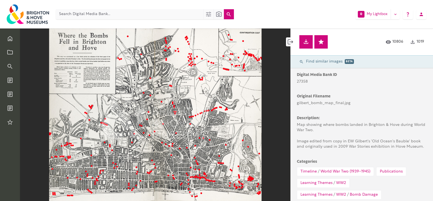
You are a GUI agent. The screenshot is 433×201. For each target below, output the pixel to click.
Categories (307, 162)
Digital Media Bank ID (317, 75)
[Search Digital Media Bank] (129, 14)
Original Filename (314, 96)
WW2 (341, 183)
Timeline (308, 171)
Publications (391, 171)
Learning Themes (316, 183)
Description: (308, 118)
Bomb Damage (364, 195)
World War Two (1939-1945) (345, 171)
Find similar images (326, 61)
